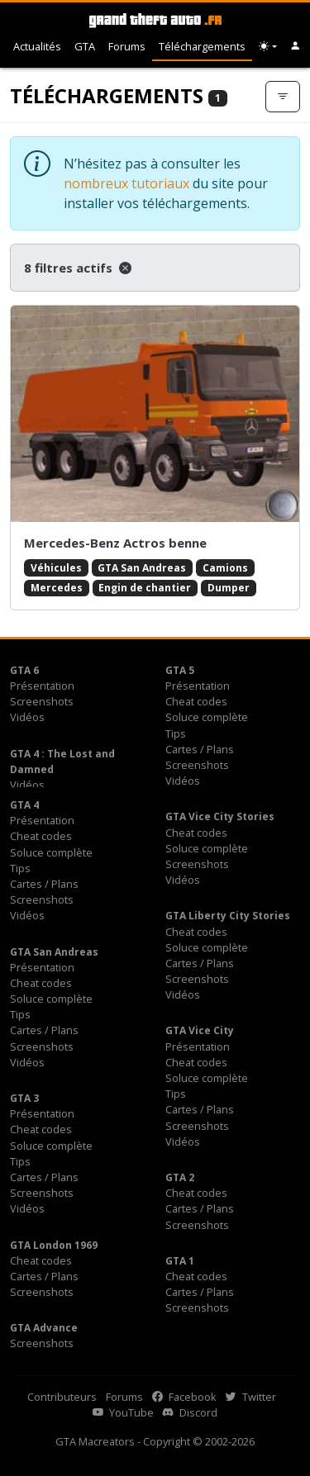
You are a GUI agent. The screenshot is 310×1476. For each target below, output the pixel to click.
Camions (225, 568)
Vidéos (27, 717)
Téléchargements (202, 46)
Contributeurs (62, 1396)
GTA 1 (179, 1261)
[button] (296, 46)
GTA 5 (179, 670)
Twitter (251, 1396)
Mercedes (57, 588)
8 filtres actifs (77, 267)
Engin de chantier (144, 588)
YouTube (123, 1412)
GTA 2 (179, 1177)
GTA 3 (24, 1098)
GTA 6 (24, 670)
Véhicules (56, 568)
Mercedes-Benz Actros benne (115, 542)
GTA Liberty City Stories (227, 916)
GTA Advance (44, 1328)
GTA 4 (24, 805)
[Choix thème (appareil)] (268, 46)
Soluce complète (206, 717)
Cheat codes (196, 701)
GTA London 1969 (54, 1245)
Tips (175, 733)
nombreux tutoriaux (126, 183)
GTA (84, 46)
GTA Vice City (199, 1030)
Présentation (42, 685)
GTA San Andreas (142, 568)
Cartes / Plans (199, 749)
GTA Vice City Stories (219, 816)
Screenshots (42, 701)
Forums (126, 46)
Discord (190, 1412)
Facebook (184, 1396)
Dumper (228, 588)
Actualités (37, 46)
